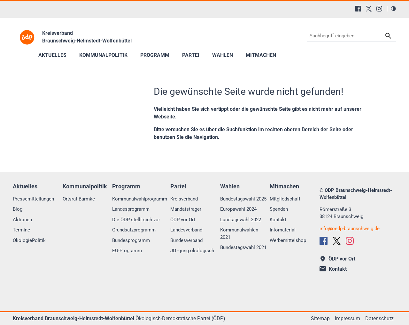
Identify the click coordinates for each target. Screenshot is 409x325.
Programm (154, 55)
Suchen (388, 36)
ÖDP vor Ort (182, 220)
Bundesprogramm (131, 240)
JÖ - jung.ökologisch (192, 250)
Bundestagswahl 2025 (243, 199)
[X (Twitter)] (369, 8)
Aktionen (22, 220)
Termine (21, 230)
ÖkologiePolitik (29, 240)
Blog (17, 209)
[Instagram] (379, 8)
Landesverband (186, 230)
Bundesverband (186, 240)
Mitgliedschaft (285, 199)
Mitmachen (261, 55)
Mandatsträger (185, 209)
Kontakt (278, 220)
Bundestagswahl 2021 (243, 247)
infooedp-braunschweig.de (350, 228)
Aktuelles (52, 55)
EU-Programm (127, 250)
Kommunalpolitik (103, 55)
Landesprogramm (131, 209)
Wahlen (222, 55)
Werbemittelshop (288, 240)
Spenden (279, 209)
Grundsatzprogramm (134, 230)
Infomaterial (283, 230)
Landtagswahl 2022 (240, 220)
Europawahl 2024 (238, 209)
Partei (190, 55)
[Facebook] (358, 8)
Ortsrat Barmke (79, 199)
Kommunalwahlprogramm (139, 199)
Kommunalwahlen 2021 (239, 233)
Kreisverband (184, 199)
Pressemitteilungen (33, 199)
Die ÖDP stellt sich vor (136, 220)
